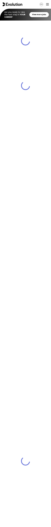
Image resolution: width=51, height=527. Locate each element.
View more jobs (39, 14)
